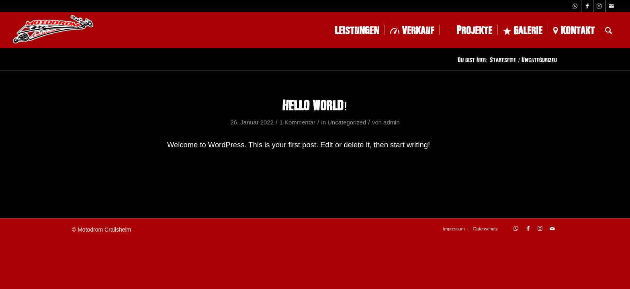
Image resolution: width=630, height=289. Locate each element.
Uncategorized (346, 122)
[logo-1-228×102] (52, 30)
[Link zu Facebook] (587, 6)
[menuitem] (351, 30)
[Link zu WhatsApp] (575, 6)
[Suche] (608, 30)
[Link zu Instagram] (599, 6)
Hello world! (315, 104)
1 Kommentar (297, 122)
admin (391, 122)
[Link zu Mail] (611, 6)
